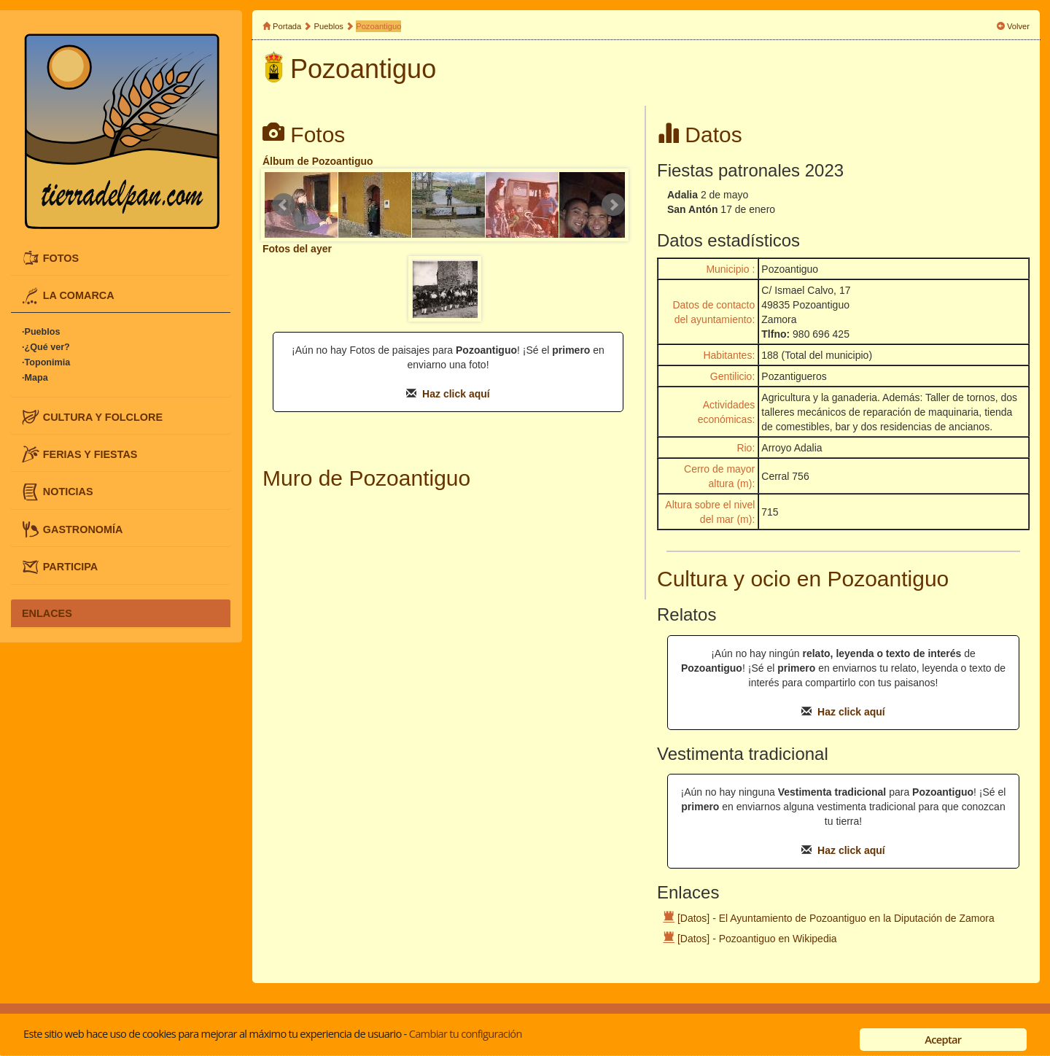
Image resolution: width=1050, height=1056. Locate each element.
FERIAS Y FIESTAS (90, 453)
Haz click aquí (456, 394)
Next (613, 205)
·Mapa (35, 378)
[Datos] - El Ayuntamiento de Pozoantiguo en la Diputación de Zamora (836, 918)
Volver (1018, 26)
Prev (283, 205)
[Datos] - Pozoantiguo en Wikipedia (757, 938)
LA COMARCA (78, 295)
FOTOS (61, 257)
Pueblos (328, 26)
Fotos (317, 135)
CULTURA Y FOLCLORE (103, 416)
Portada (287, 26)
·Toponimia (46, 362)
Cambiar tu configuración (465, 1033)
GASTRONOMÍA (83, 529)
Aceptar (943, 1039)
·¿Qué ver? (46, 347)
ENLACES (47, 613)
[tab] (120, 258)
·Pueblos (41, 332)
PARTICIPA (70, 566)
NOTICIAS (68, 491)
